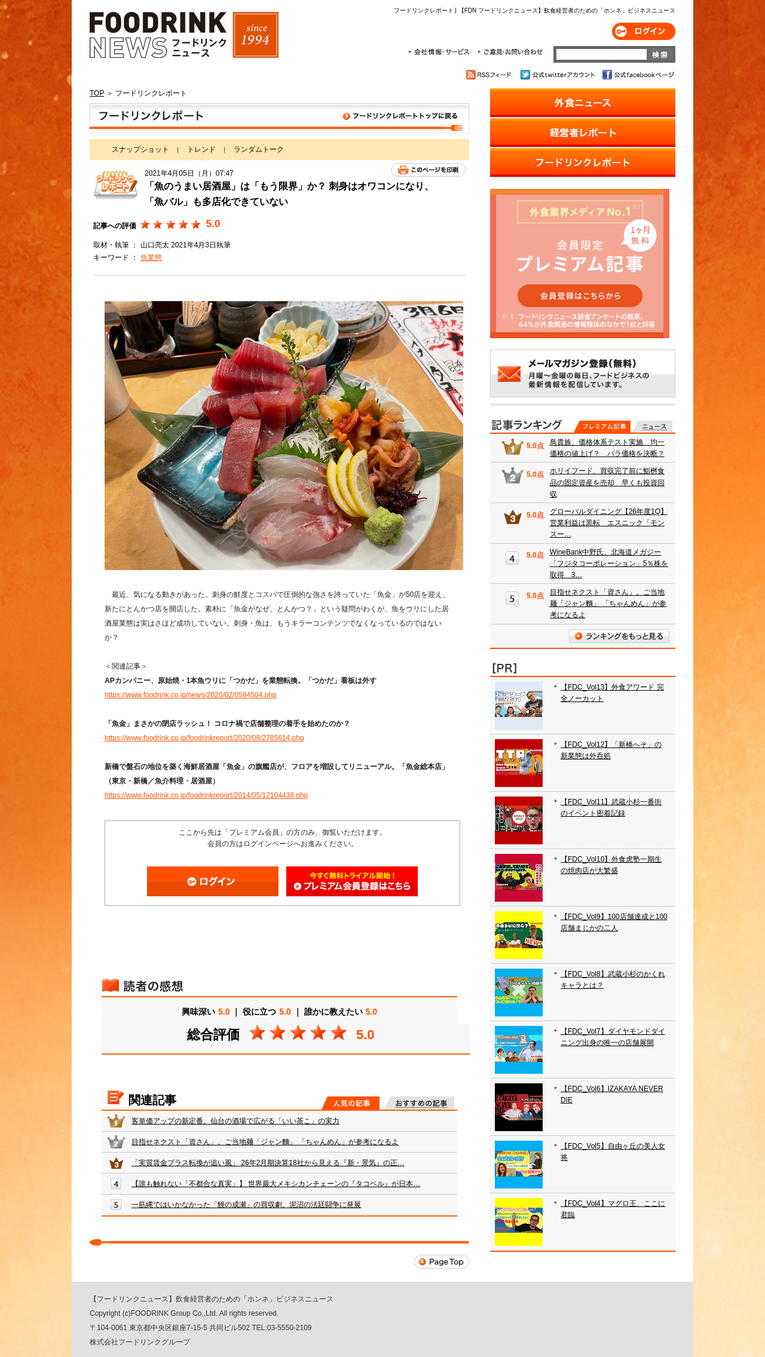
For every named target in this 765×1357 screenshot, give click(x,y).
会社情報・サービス (441, 52)
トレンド (201, 149)
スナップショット (140, 149)
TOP (97, 93)
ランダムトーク (259, 149)
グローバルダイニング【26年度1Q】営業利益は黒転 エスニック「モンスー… (609, 522)
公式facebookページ (637, 74)
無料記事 (652, 427)
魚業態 (151, 257)
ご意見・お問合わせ (510, 52)
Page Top (441, 1262)
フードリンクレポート (279, 118)
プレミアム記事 (602, 427)
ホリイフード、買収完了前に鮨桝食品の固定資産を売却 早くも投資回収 (607, 482)
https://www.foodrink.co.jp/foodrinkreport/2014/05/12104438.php (206, 795)
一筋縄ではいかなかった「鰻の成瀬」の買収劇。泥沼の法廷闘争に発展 (246, 1204)
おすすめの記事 (419, 1103)
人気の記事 (351, 1103)
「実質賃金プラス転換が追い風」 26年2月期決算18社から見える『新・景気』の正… (268, 1163)
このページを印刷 (428, 170)
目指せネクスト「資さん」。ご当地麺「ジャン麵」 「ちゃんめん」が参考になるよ (265, 1142)
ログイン (643, 31)
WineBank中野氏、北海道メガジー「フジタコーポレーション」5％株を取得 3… (609, 563)
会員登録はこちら (352, 881)
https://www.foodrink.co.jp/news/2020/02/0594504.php (191, 695)
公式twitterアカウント (558, 74)
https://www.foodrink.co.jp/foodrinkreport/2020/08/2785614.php (204, 738)
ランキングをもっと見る (619, 636)
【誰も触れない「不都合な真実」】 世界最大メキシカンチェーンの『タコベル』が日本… (275, 1184)
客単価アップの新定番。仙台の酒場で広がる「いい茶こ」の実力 (235, 1121)
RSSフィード (490, 74)
